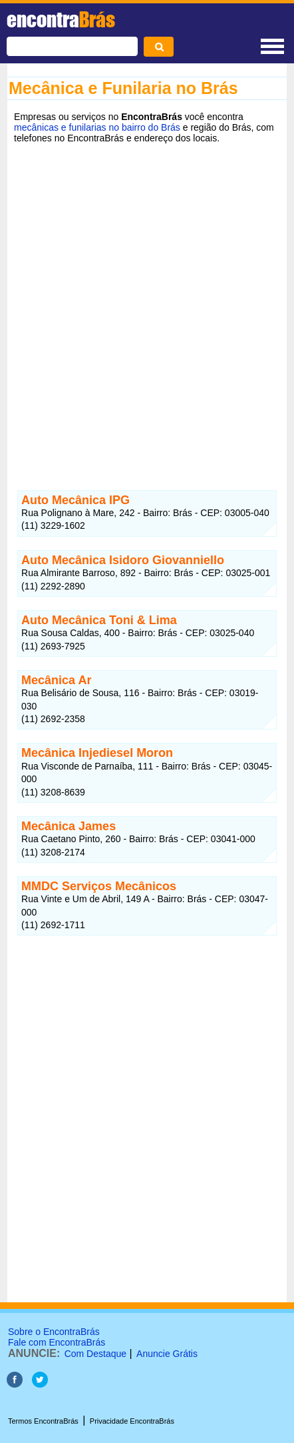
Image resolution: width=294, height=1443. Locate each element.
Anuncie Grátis (167, 1353)
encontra (61, 19)
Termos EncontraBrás (43, 1421)
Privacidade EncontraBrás (132, 1421)
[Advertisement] (147, 306)
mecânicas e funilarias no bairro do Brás (97, 127)
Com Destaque (95, 1353)
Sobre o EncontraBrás (54, 1331)
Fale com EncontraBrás (56, 1342)
